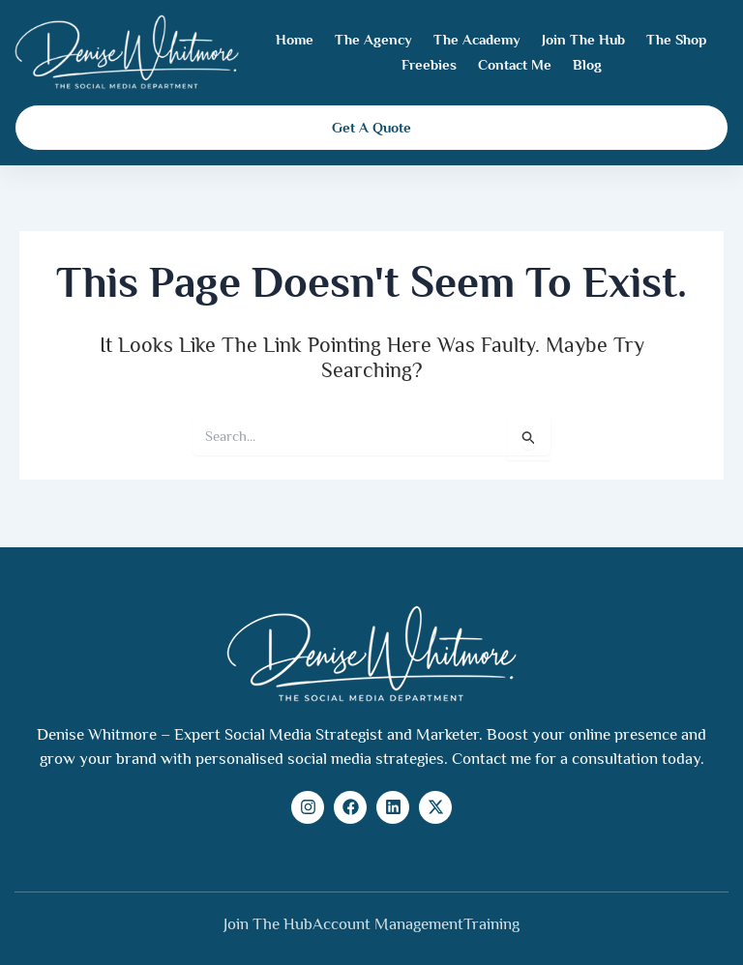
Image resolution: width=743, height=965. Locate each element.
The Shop (676, 39)
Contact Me (514, 64)
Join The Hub (583, 39)
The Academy (476, 39)
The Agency (373, 39)
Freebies (429, 64)
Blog (587, 64)
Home (294, 39)
